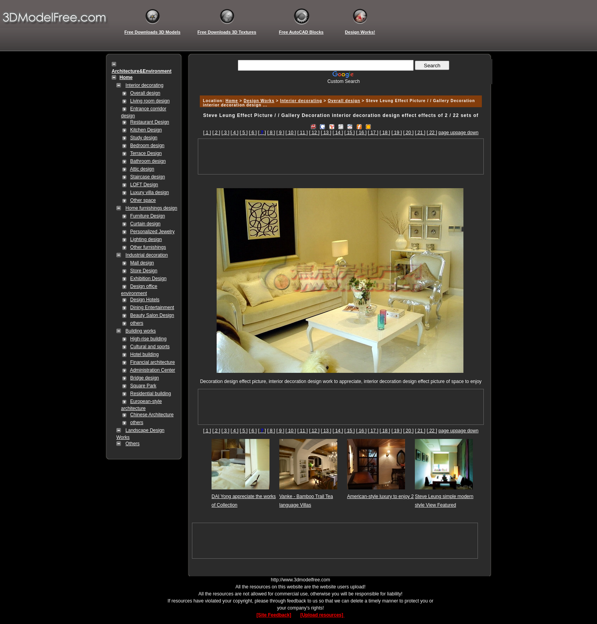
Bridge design (144, 378)
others (136, 323)
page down (467, 132)
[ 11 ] (302, 132)
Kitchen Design (146, 130)
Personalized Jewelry (152, 231)
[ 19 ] (396, 132)
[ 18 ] (385, 132)
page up (446, 132)
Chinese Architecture (152, 414)
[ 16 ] (361, 132)
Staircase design (147, 177)
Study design (143, 137)
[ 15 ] (349, 132)
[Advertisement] (339, 87)
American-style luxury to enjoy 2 (380, 496)
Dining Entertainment (152, 307)
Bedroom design (147, 145)
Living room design (150, 101)
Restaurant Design (149, 122)
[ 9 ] (280, 132)
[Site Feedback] (274, 615)
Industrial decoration (146, 255)
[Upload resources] (322, 615)
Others (132, 443)
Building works (140, 331)
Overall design (145, 93)
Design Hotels (144, 299)
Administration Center (152, 370)
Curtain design (145, 224)
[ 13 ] (326, 132)
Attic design (142, 169)
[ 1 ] (207, 132)
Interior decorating (144, 85)
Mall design (142, 263)
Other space (143, 200)
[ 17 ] (373, 132)
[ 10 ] (291, 132)
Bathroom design (148, 161)
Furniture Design (147, 216)
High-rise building (148, 339)
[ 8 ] (271, 132)
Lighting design (146, 239)
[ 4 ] (235, 132)
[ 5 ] (244, 132)
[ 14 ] (338, 132)
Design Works (259, 101)
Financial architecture (152, 362)
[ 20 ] (408, 132)
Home (232, 101)
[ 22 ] (432, 132)
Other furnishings (148, 247)
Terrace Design (146, 153)
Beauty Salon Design (152, 315)
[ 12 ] (314, 132)
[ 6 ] (253, 132)
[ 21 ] (420, 132)
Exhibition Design (148, 278)
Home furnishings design (151, 208)
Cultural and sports (150, 346)
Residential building (150, 393)
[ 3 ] (225, 132)
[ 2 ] (216, 132)
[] (262, 132)
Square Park (143, 385)
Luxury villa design (149, 192)
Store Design (143, 270)
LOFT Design (144, 184)
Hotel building (144, 354)
